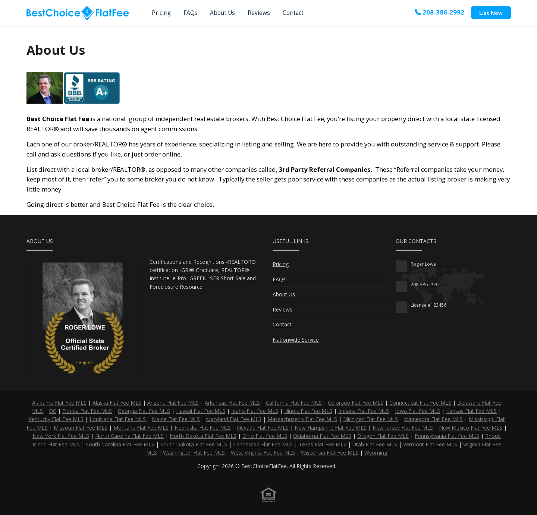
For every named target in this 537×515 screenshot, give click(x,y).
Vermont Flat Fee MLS (430, 444)
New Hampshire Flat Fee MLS (331, 427)
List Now (491, 12)
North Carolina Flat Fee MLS (129, 435)
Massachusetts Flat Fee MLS (302, 419)
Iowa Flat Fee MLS (417, 410)
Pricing (161, 13)
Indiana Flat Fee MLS (363, 410)
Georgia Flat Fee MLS (144, 410)
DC (52, 410)
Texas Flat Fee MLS (322, 444)
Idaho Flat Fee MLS (254, 410)
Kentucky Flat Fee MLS (56, 419)
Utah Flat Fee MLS (374, 444)
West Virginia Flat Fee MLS (263, 452)
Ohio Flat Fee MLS (264, 435)
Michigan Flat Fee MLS (370, 419)
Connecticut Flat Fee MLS (420, 402)
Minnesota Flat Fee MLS (433, 419)
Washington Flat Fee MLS (194, 452)
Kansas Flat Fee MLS (471, 410)
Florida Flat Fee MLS (87, 410)
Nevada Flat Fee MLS (263, 427)
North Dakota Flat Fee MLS (203, 435)
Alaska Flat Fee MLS (116, 402)
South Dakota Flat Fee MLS (193, 444)
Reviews (259, 13)
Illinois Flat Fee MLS (308, 410)
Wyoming (375, 452)
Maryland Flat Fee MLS (233, 419)
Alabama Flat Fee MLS (59, 402)
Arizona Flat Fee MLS (173, 402)
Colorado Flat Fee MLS (355, 402)
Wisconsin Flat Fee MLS (329, 452)
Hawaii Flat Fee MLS (200, 410)
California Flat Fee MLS (294, 402)
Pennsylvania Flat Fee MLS (447, 435)
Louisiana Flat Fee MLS (118, 419)
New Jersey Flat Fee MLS (403, 427)
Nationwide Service (296, 339)
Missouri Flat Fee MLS (80, 427)
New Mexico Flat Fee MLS (470, 427)
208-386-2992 (439, 12)
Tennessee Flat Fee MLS (263, 444)
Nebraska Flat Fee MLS (203, 427)
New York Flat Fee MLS (60, 435)
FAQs (190, 13)
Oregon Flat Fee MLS (383, 435)
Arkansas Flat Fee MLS (232, 402)
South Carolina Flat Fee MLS (120, 444)
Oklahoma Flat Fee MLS (322, 435)
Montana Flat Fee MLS (141, 427)
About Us (222, 13)
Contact (293, 13)
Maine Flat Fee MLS (176, 419)
